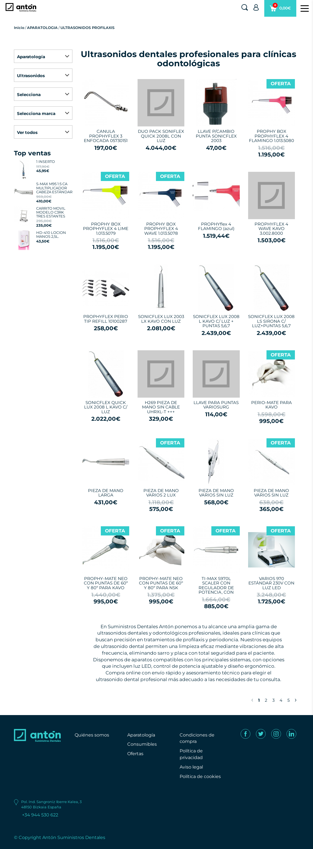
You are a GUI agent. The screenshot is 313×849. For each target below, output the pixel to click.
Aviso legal (191, 767)
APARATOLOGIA (42, 27)
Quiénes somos (92, 735)
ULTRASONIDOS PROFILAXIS (87, 27)
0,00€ (280, 10)
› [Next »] (296, 699)
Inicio (19, 27)
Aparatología (141, 735)
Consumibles (142, 744)
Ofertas (135, 753)
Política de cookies (200, 776)
